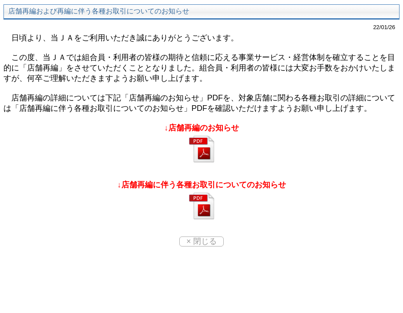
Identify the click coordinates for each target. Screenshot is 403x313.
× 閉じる (201, 241)
